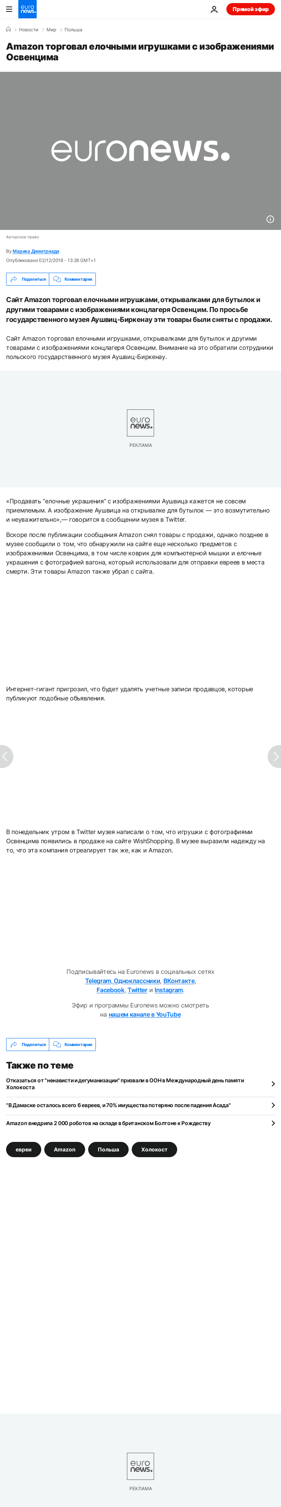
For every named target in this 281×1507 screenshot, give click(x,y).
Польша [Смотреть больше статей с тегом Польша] (108, 1149)
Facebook (110, 990)
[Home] (8, 29)
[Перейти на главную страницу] (27, 9)
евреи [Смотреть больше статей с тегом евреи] (24, 1149)
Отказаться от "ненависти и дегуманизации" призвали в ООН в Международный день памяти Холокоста (125, 1083)
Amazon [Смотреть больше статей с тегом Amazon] (65, 1149)
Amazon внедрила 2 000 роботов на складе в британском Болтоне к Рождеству (108, 1123)
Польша (73, 29)
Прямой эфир (251, 9)
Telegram (98, 981)
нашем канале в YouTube (145, 1014)
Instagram (169, 990)
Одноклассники (136, 981)
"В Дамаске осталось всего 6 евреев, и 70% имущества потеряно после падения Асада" (118, 1105)
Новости (28, 29)
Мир (51, 29)
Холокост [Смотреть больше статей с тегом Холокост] (154, 1149)
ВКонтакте (179, 981)
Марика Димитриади (36, 251)
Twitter (137, 990)
